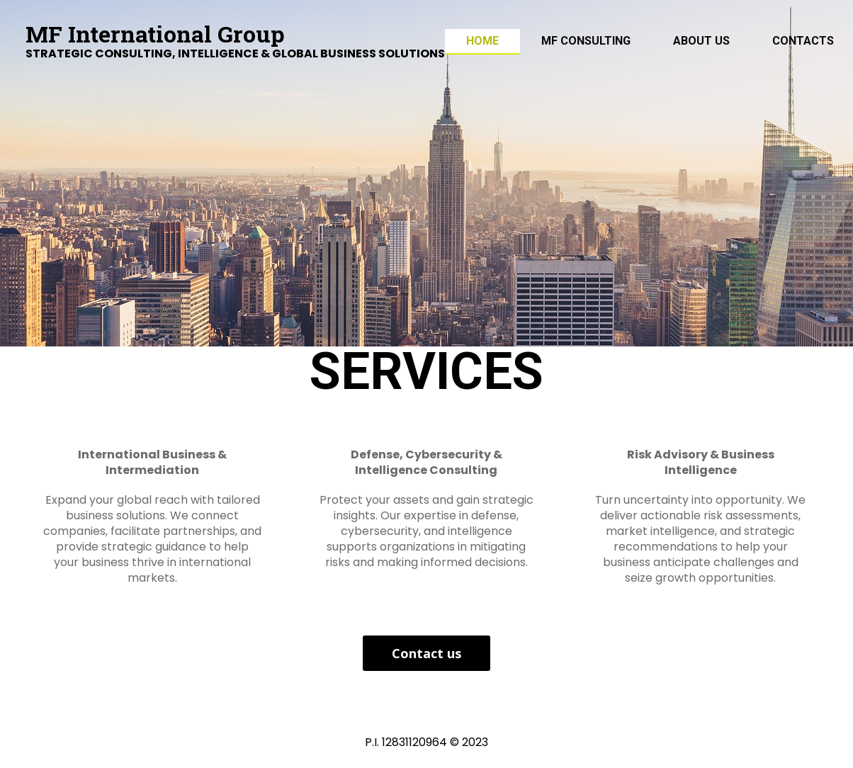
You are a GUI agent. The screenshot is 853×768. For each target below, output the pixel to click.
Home (482, 40)
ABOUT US (701, 40)
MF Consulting (586, 40)
